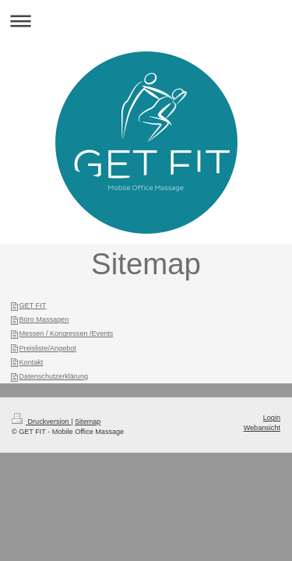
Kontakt (31, 362)
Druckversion (41, 421)
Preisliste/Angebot (47, 348)
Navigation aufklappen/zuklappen (146, 20)
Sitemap (87, 421)
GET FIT (33, 305)
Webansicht (262, 428)
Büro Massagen (44, 319)
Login (271, 418)
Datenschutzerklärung (53, 376)
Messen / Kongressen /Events (66, 333)
